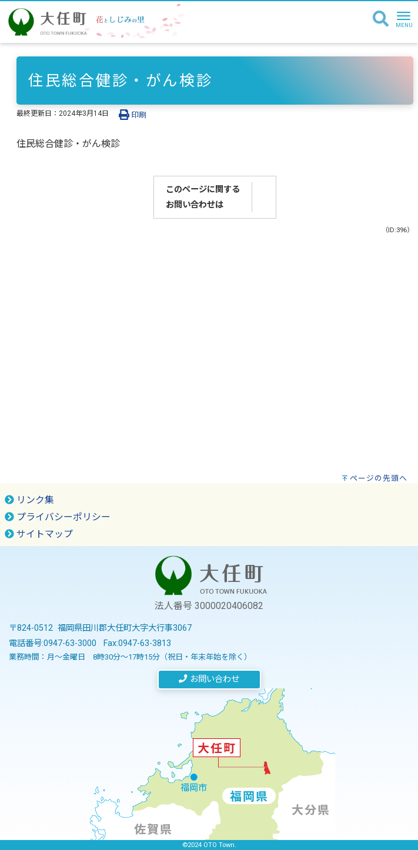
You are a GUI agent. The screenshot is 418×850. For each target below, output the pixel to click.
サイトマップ (39, 534)
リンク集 (29, 500)
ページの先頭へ (378, 478)
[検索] (381, 19)
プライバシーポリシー (58, 517)
